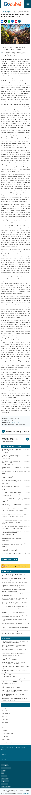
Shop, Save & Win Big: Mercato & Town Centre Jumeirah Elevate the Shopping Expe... (11, 457)
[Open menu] (28, 4)
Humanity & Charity (7, 742)
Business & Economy (7, 727)
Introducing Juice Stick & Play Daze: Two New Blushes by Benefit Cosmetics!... (11, 451)
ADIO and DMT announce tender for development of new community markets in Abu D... (11, 494)
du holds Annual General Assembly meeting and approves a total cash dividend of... (11, 538)
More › (27, 571)
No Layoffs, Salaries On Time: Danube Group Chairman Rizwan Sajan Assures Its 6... (12, 510)
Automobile (5, 716)
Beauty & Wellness (5, 768)
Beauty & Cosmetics (7, 708)
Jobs (2, 773)
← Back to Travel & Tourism (9, 559)
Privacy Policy (4, 756)
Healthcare (5, 736)
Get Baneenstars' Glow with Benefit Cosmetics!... (11, 467)
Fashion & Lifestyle (7, 710)
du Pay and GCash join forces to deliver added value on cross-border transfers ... (12, 516)
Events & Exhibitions (7, 739)
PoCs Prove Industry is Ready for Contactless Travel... (10, 476)
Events (3, 770)
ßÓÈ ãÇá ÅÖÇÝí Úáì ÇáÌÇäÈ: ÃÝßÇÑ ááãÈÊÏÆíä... (14, 679)
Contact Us (4, 752)
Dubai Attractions (5, 786)
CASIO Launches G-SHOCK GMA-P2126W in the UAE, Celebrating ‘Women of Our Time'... (11, 463)
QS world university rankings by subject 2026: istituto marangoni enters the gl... (12, 527)
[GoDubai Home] (12, 4)
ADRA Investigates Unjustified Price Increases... (11, 554)
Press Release (4, 778)
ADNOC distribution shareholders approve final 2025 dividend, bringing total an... (12, 544)
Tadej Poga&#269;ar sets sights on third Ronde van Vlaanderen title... (12, 549)
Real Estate (5, 722)
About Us (3, 749)
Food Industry (5, 719)
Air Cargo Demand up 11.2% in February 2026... (12, 472)
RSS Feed (3, 754)
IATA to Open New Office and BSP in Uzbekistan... (15, 582)
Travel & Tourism (9, 11)
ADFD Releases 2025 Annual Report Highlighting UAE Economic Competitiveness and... (11, 532)
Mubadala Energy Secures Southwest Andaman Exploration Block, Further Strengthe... (12, 482)
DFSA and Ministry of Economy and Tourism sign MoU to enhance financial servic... (12, 500)
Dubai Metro (4, 783)
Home (2, 11)
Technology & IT (6, 713)
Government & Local (7, 733)
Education (4, 730)
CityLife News (4, 765)
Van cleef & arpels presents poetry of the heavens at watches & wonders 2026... (12, 522)
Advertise (3, 759)
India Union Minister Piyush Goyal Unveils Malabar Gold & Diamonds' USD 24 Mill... (12, 488)
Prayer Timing (4, 781)
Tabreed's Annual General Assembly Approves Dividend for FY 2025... (11, 505)
